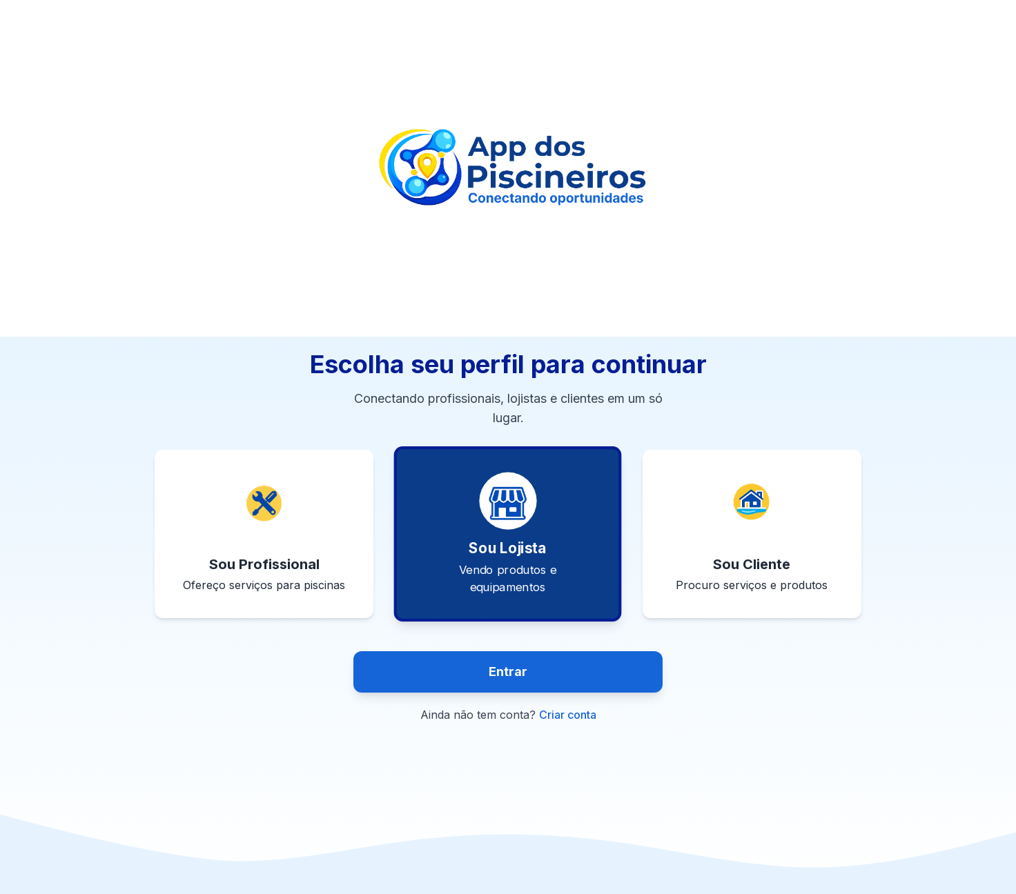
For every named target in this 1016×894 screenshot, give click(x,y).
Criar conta (567, 715)
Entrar (508, 671)
